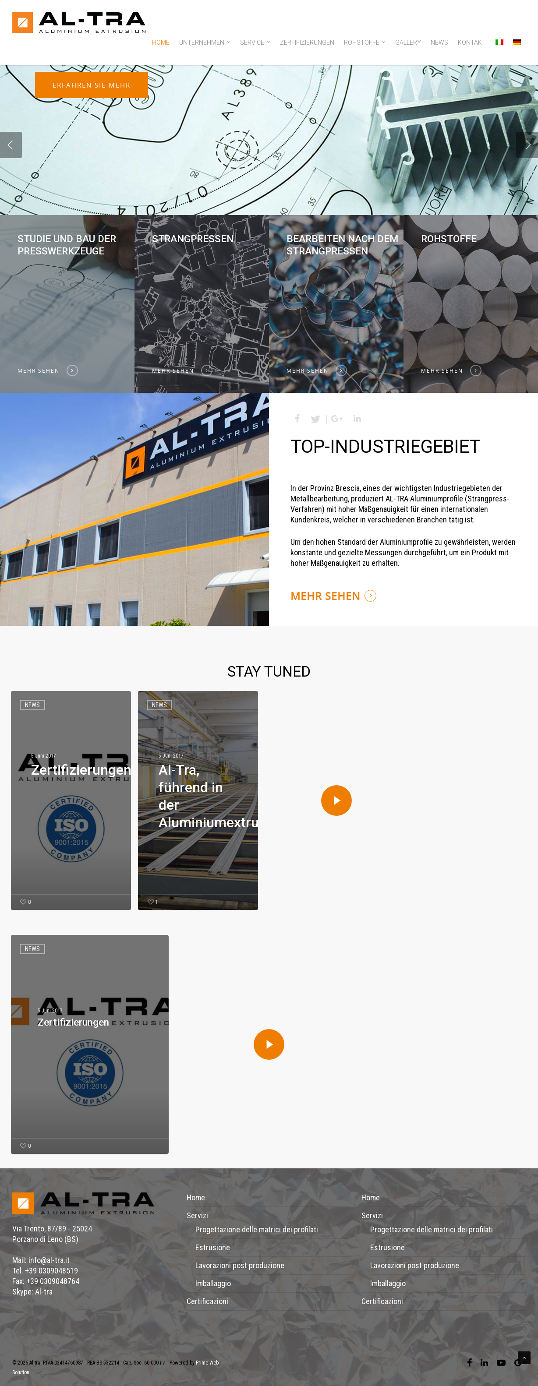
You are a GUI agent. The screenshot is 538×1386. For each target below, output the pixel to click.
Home (161, 42)
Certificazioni (207, 1301)
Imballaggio (213, 1283)
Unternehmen (205, 43)
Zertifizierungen (307, 42)
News (439, 42)
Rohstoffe (365, 43)
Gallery (408, 42)
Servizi (197, 1215)
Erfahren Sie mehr (92, 163)
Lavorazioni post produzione (239, 1265)
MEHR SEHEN (325, 595)
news (32, 705)
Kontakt (472, 42)
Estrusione (212, 1247)
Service (255, 43)
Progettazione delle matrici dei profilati (256, 1229)
